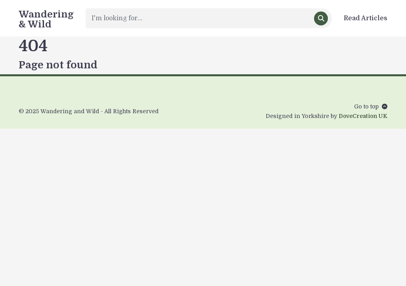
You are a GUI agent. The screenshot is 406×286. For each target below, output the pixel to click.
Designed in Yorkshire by (326, 116)
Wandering (46, 19)
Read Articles (365, 18)
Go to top (370, 106)
